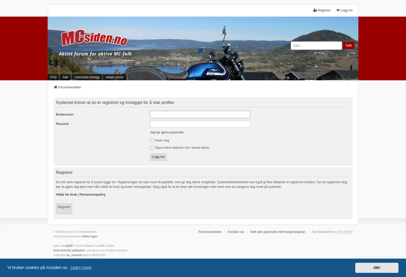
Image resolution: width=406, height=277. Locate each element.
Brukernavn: (65, 114)
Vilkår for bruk (66, 194)
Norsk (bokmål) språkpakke (69, 250)
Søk (348, 45)
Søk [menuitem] (65, 77)
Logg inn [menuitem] (344, 10)
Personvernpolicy (92, 194)
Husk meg (159, 140)
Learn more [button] (81, 267)
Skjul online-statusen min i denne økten (179, 148)
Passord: (62, 124)
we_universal (73, 255)
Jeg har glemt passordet (167, 132)
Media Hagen (90, 236)
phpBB (68, 245)
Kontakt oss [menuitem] (236, 232)
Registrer (64, 207)
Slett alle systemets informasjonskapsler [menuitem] (277, 232)
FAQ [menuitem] (53, 77)
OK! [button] (376, 268)
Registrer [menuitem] (322, 10)
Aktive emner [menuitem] (115, 77)
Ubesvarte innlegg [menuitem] (86, 77)
